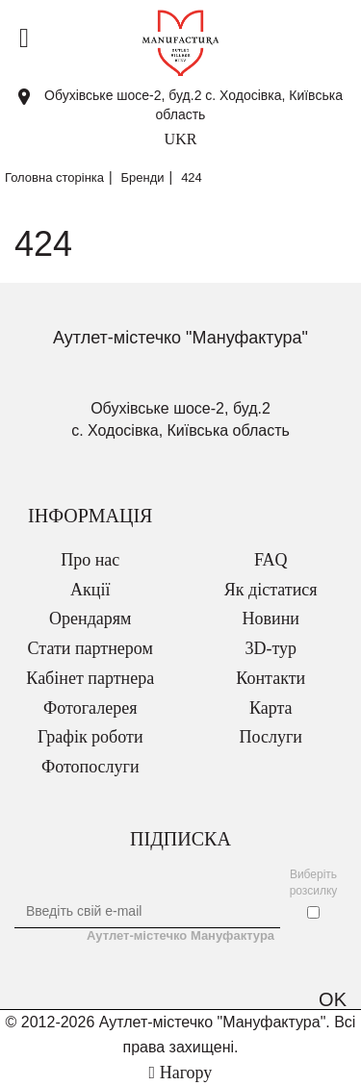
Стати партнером (90, 648)
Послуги (271, 736)
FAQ (271, 559)
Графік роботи (90, 736)
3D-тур (271, 648)
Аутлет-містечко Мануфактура (180, 935)
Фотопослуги (90, 766)
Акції (90, 589)
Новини (271, 618)
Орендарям (90, 618)
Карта (271, 708)
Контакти (270, 678)
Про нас (90, 559)
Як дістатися (271, 589)
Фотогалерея (90, 708)
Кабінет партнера (90, 678)
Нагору (181, 1072)
